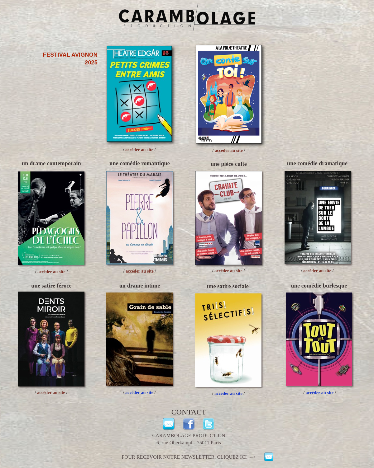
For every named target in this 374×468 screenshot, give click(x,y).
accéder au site (320, 393)
